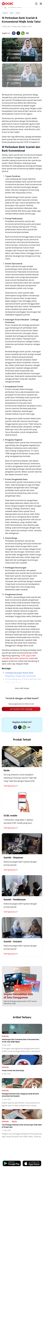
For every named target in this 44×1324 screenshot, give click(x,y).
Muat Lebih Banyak (22, 688)
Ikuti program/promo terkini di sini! (21, 704)
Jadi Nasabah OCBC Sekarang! (21, 709)
